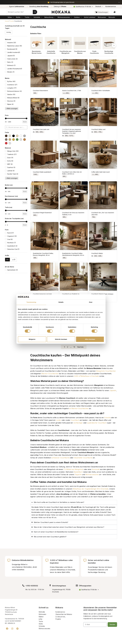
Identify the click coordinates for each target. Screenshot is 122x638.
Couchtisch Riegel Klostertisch (42, 212)
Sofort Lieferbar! (89, 17)
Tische (28, 17)
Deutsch (99, 6)
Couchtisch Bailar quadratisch (42, 172)
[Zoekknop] (35, 12)
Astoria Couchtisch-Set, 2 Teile (71, 90)
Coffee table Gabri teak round (100, 172)
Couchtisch (75, 420)
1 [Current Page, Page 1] (64, 347)
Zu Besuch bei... (60, 617)
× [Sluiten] (119, 2)
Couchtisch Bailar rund (98, 129)
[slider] (6, 118)
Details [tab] (61, 302)
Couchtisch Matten (97, 253)
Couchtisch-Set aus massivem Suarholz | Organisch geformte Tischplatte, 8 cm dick (71, 131)
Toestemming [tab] (31, 302)
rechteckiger (78, 423)
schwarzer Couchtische (60, 458)
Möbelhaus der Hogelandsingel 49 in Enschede (90, 489)
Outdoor (78, 17)
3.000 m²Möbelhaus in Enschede (86, 376)
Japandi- (113, 390)
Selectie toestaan (61, 339)
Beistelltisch (78, 472)
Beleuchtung (50, 17)
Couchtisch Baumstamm (40, 90)
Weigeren (32, 339)
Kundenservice (110, 6)
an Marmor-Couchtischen (79, 408)
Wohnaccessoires (65, 17)
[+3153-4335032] (23, 585)
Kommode (96, 469)
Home (7, 21)
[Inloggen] (115, 12)
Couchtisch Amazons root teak (42, 294)
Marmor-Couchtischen (50, 374)
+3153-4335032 (32, 586)
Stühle (19, 17)
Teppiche (78, 474)
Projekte (58, 619)
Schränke (38, 17)
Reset (25, 121)
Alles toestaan (90, 339)
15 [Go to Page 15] (74, 347)
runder (58, 420)
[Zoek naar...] (19, 12)
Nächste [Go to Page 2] (80, 347)
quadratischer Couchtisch (96, 423)
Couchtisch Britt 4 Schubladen (100, 90)
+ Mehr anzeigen (12, 108)
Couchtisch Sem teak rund (41, 129)
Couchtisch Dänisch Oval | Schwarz (102, 294)
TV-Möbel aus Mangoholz (73, 469)
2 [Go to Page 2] (67, 347)
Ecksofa (107, 418)
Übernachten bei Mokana (63, 614)
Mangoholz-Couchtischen (106, 371)
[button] (8, 32)
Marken (41, 617)
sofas (11, 17)
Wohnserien (102, 17)
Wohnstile (111, 17)
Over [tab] (90, 302)
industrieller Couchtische (83, 458)
